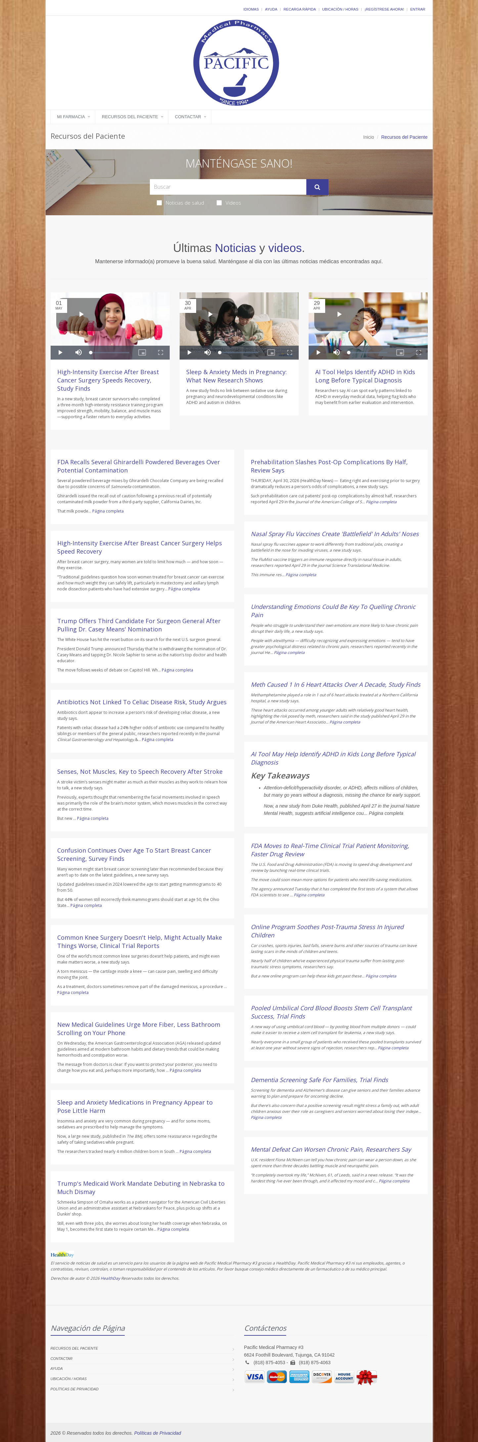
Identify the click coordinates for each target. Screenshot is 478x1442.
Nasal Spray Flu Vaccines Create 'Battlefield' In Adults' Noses (335, 534)
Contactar (188, 116)
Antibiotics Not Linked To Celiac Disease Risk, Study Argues (142, 702)
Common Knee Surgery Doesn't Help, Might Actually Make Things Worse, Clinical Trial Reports (139, 941)
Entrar (417, 9)
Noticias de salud (180, 202)
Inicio (368, 137)
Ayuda (271, 9)
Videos (229, 202)
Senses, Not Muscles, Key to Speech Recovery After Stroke (140, 771)
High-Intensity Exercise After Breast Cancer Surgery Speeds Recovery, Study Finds (108, 380)
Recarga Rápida (299, 9)
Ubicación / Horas (340, 9)
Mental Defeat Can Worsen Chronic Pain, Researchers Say (331, 1149)
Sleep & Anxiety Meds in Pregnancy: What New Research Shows (236, 376)
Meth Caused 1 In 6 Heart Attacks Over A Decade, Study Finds (335, 684)
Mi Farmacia (71, 116)
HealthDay (110, 1278)
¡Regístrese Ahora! (384, 9)
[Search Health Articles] (228, 187)
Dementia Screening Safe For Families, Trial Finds (319, 1080)
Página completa (108, 511)
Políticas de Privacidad (75, 1389)
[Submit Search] (317, 187)
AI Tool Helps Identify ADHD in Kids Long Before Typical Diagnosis (365, 376)
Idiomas (251, 9)
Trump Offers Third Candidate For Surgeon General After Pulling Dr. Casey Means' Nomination (139, 625)
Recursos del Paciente (130, 116)
